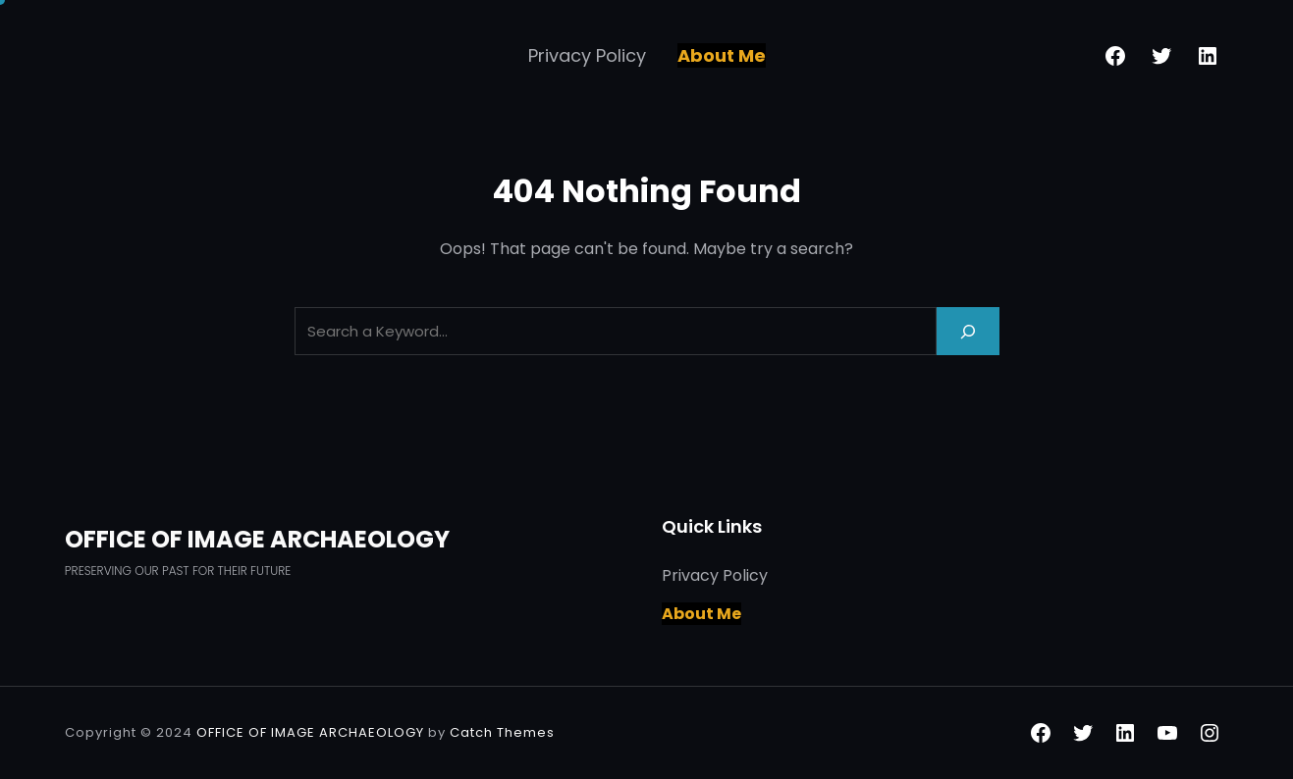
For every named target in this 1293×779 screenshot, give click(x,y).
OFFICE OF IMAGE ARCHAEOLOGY (257, 539)
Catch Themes (502, 732)
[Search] (968, 331)
